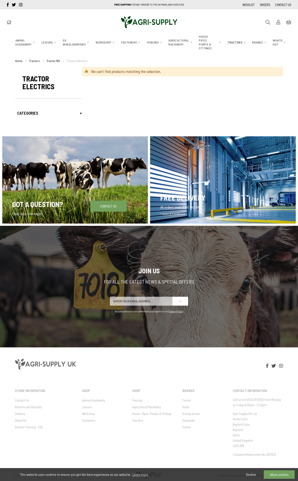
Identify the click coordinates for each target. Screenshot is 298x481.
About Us (21, 420)
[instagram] (21, 4)
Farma (187, 400)
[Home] (9, 22)
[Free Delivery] (223, 180)
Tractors (34, 61)
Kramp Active (191, 414)
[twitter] (14, 4)
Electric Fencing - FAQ (29, 427)
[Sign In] (278, 22)
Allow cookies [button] (279, 474)
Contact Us (283, 5)
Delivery (20, 414)
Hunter (187, 427)
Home (18, 61)
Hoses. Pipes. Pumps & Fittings (152, 414)
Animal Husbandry (93, 400)
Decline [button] (251, 474)
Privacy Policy (175, 311)
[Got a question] (75, 180)
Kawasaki (189, 420)
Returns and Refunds (28, 407)
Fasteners (88, 420)
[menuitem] (23, 42)
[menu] (149, 43)
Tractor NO (53, 61)
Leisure (87, 407)
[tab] (48, 113)
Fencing (137, 400)
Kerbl (186, 407)
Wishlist (248, 5)
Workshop (88, 414)
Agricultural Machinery (146, 407)
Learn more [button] (140, 474)
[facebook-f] (8, 4)
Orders (265, 5)
